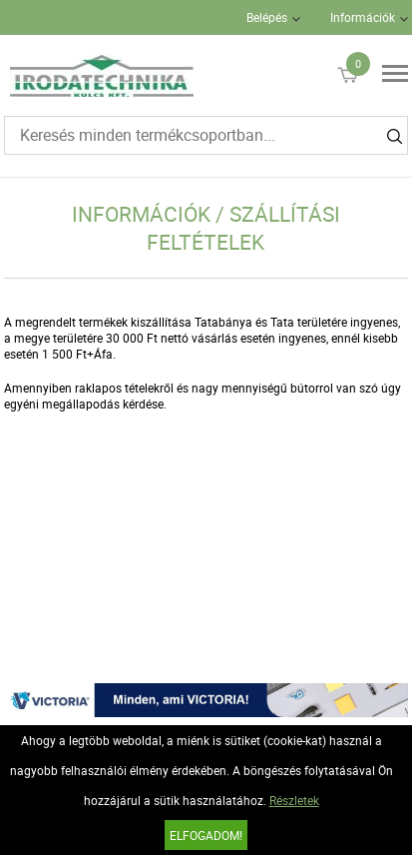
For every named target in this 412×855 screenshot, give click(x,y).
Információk (362, 17)
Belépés (266, 17)
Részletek (294, 800)
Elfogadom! (206, 835)
